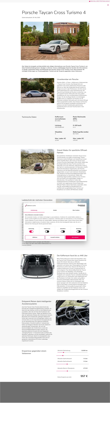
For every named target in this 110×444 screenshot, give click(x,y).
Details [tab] (55, 210)
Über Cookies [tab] (76, 210)
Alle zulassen (75, 237)
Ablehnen (34, 237)
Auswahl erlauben (55, 237)
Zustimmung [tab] (34, 210)
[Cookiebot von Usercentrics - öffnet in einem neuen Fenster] (79, 206)
